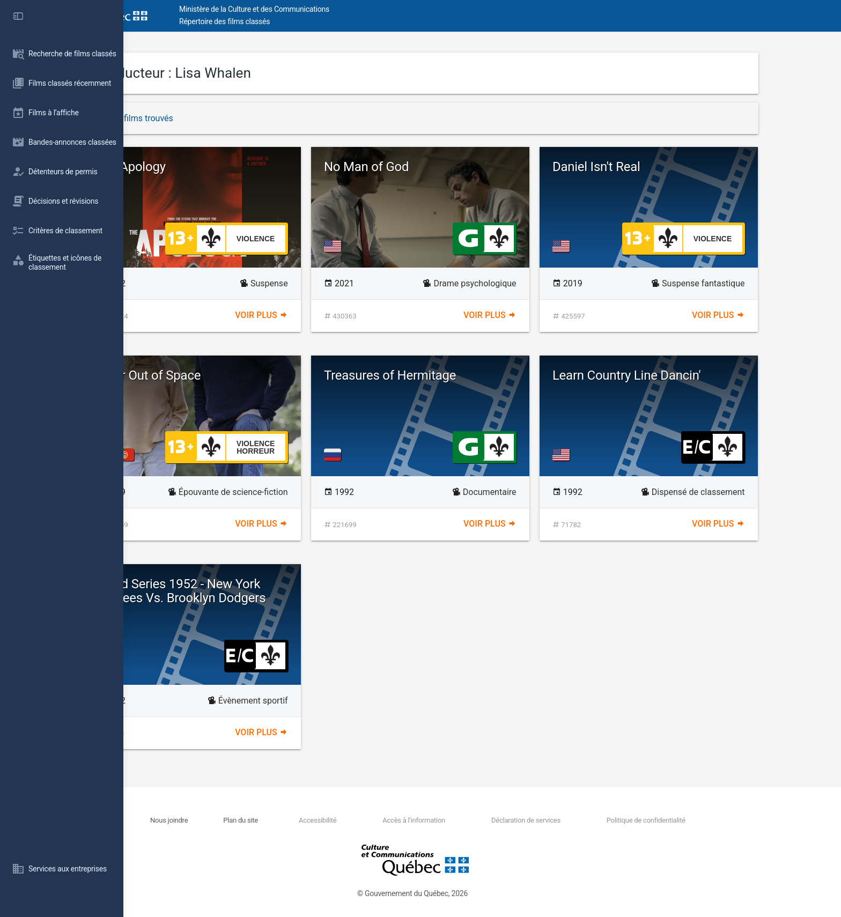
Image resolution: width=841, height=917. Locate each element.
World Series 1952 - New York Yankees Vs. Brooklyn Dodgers (243, 590)
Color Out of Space (210, 375)
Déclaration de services (587, 820)
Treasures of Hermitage (452, 375)
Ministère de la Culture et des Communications (316, 9)
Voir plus (323, 315)
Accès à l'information (475, 820)
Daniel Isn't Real (659, 166)
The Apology (193, 166)
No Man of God (428, 166)
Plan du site (302, 820)
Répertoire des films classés (286, 21)
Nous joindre (231, 820)
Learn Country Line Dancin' (689, 375)
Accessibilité (379, 820)
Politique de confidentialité (707, 820)
